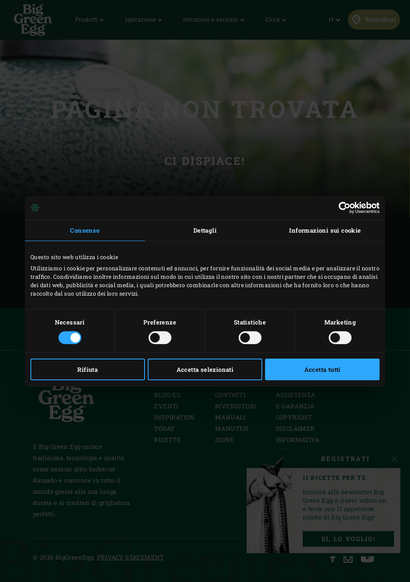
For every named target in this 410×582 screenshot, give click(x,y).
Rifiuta (87, 369)
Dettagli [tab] (205, 230)
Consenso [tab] (84, 230)
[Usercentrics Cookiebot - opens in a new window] (345, 207)
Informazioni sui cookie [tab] (325, 230)
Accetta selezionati (205, 369)
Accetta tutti (322, 369)
